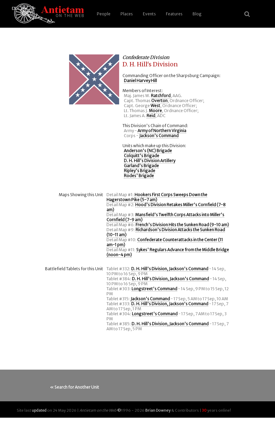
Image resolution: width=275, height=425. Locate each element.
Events (149, 13)
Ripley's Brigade (139, 170)
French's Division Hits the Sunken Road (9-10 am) (182, 224)
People (103, 13)
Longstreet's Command (154, 288)
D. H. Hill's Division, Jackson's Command (169, 268)
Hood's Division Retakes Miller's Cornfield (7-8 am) (166, 207)
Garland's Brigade (141, 165)
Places (126, 13)
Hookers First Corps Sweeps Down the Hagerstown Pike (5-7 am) (156, 197)
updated (39, 410)
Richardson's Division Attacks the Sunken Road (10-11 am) (165, 232)
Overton (159, 100)
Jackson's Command (159, 135)
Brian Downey (158, 410)
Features (174, 13)
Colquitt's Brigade (141, 155)
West (155, 105)
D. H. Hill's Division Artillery (149, 160)
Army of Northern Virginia (162, 130)
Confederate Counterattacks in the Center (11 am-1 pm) (164, 242)
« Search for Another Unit (74, 387)
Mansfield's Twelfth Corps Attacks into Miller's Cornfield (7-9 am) (165, 217)
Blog (197, 13)
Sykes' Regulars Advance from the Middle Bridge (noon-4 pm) (167, 252)
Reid (151, 115)
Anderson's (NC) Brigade (148, 150)
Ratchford (161, 95)
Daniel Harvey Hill (140, 80)
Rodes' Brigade (139, 175)
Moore (155, 110)
